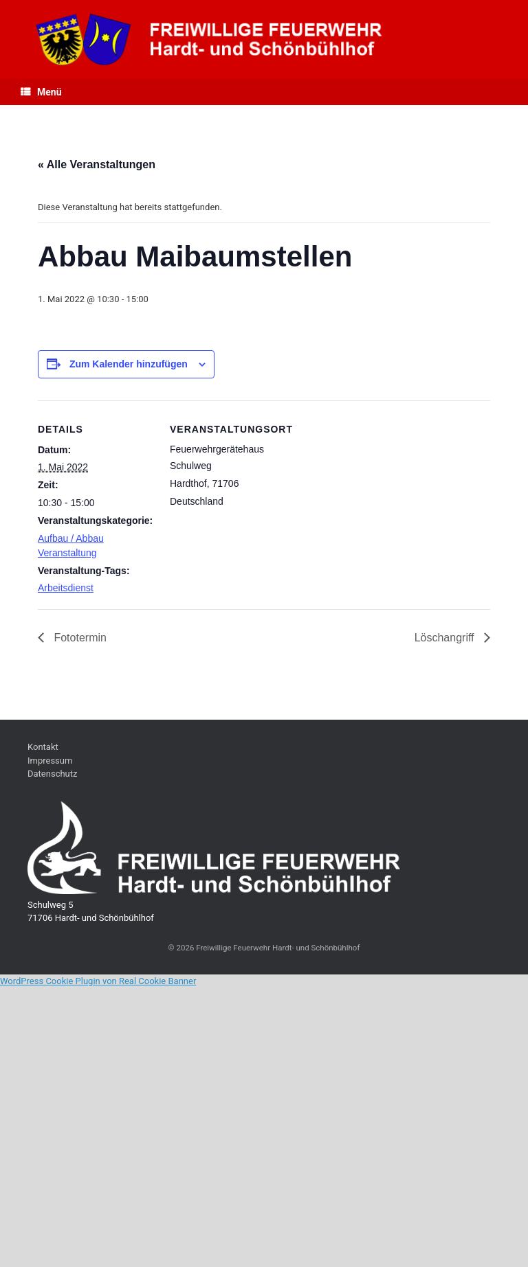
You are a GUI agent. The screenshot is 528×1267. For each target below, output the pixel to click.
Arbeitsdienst (66, 587)
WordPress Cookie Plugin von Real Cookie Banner (98, 981)
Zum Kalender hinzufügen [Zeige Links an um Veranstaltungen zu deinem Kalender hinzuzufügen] (128, 363)
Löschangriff (446, 637)
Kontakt (43, 747)
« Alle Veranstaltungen (96, 164)
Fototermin (79, 637)
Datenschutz (52, 773)
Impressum (50, 760)
